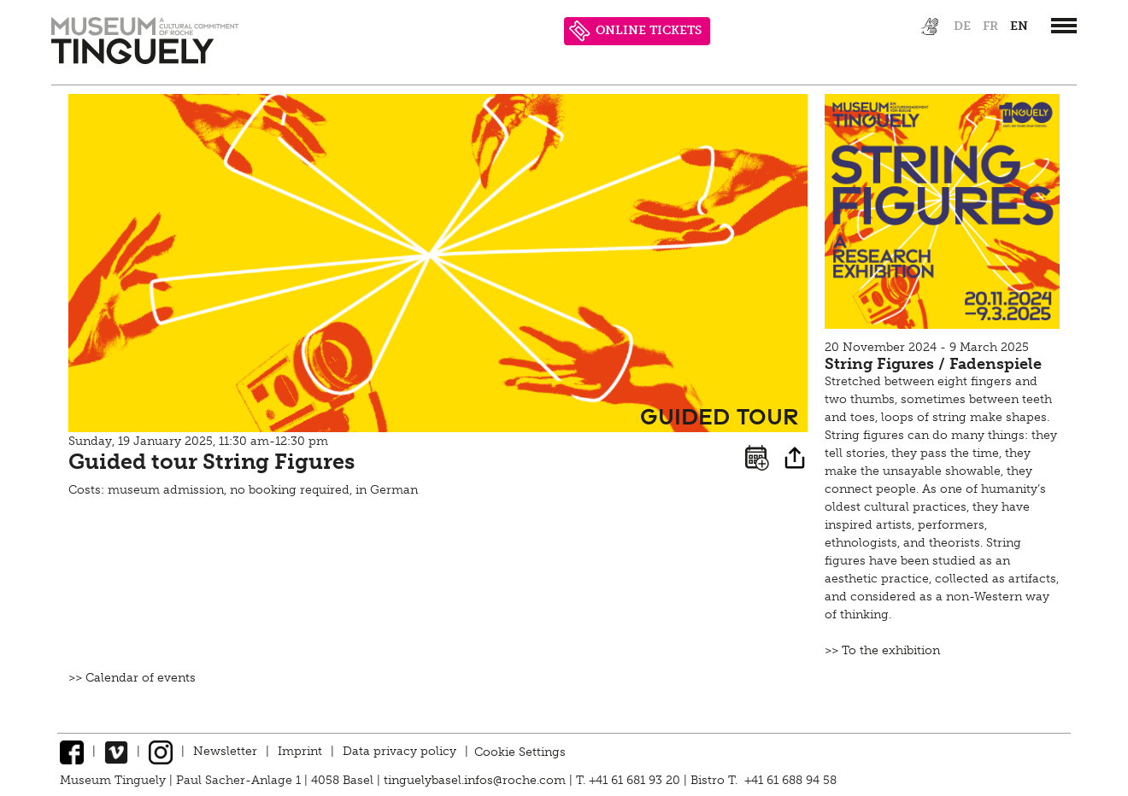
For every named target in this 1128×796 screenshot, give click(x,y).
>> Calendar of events (132, 677)
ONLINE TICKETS (635, 31)
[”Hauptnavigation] (1064, 25)
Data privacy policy (399, 751)
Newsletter (225, 751)
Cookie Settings (520, 751)
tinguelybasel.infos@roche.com (476, 780)
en (1019, 26)
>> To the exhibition (882, 650)
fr (990, 26)
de (962, 26)
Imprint (300, 751)
